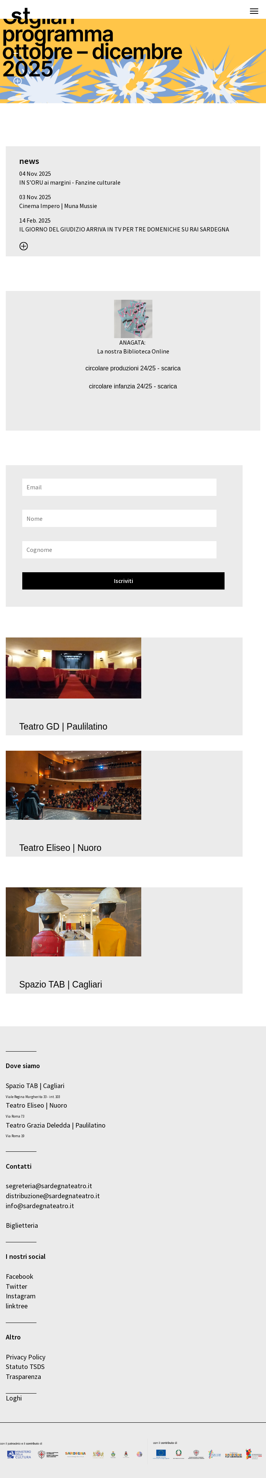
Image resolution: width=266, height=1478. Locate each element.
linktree (17, 1305)
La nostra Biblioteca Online (133, 351)
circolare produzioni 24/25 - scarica (132, 368)
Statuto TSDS (26, 1366)
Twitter (16, 1286)
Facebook (19, 1276)
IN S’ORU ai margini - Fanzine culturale (70, 182)
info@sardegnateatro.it (40, 1205)
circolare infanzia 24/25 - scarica (133, 386)
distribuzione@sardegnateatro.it (53, 1195)
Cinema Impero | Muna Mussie (58, 206)
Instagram (21, 1295)
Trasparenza (23, 1376)
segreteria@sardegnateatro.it (49, 1185)
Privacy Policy (25, 1356)
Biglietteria (22, 1225)
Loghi (14, 1398)
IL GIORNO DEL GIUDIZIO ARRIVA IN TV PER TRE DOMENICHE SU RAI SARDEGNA (124, 229)
